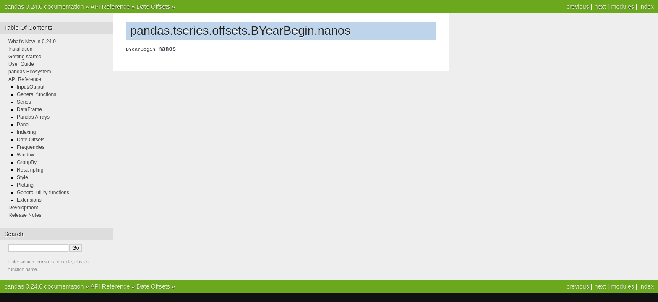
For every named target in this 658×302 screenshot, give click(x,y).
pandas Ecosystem (29, 72)
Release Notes (25, 215)
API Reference (110, 6)
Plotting (25, 185)
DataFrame (29, 109)
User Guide (21, 64)
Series (24, 102)
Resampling (30, 170)
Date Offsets (153, 6)
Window (26, 155)
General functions (36, 94)
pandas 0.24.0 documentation (44, 6)
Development (23, 208)
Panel (23, 125)
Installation (20, 49)
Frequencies (30, 147)
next (600, 6)
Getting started (25, 57)
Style (22, 177)
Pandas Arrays (33, 117)
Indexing (26, 132)
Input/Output (30, 87)
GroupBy (27, 162)
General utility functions (43, 192)
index (647, 6)
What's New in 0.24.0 (32, 41)
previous (577, 6)
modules (622, 6)
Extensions (29, 200)
